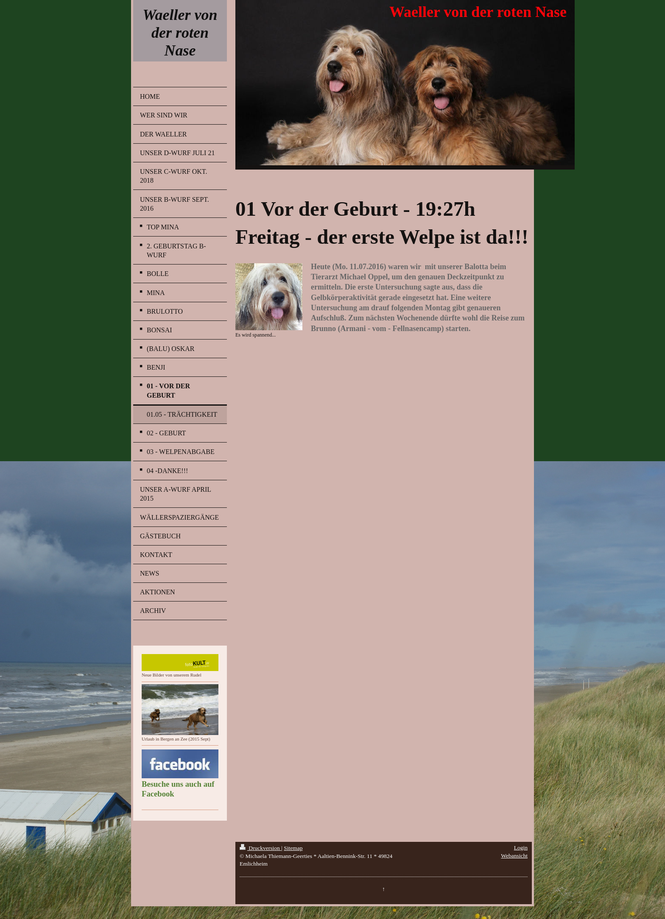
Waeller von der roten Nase (179, 32)
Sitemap (293, 848)
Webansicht (514, 855)
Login (521, 847)
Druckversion (260, 848)
